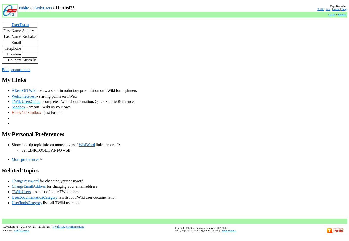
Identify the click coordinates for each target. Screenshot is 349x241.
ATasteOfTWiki (24, 90)
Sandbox (18, 107)
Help (343, 9)
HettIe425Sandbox (26, 112)
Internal (336, 9)
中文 (328, 9)
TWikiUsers (42, 8)
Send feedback (229, 230)
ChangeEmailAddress (29, 186)
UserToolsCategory (27, 203)
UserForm (20, 25)
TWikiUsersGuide (26, 101)
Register (342, 14)
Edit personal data (16, 70)
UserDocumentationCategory (35, 197)
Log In (331, 14)
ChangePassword (25, 181)
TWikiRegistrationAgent (68, 226)
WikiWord (87, 145)
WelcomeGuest (23, 96)
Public (24, 8)
